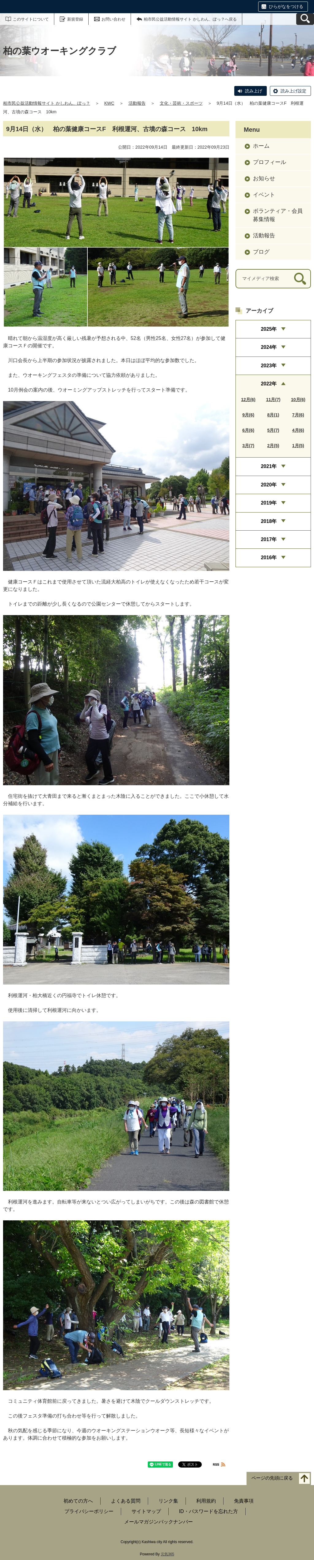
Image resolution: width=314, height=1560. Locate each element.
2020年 (269, 484)
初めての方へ (78, 1500)
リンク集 (168, 1500)
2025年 (269, 329)
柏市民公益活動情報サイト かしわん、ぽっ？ (46, 103)
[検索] (300, 279)
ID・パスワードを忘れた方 (208, 1511)
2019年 (269, 502)
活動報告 (137, 103)
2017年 (269, 539)
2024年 (269, 347)
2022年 (269, 383)
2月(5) (273, 445)
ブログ (261, 252)
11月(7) (273, 399)
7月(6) (298, 414)
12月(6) (248, 399)
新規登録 (75, 19)
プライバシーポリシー (88, 1511)
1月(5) (298, 445)
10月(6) (298, 399)
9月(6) (248, 414)
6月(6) (248, 430)
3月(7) (248, 445)
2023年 (269, 365)
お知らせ (264, 178)
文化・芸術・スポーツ (181, 103)
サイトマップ (146, 1511)
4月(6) (298, 430)
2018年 (269, 521)
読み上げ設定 (293, 90)
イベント (264, 195)
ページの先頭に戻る (272, 1477)
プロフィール (269, 162)
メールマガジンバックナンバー (158, 1521)
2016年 (269, 557)
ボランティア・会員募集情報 (278, 215)
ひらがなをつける (286, 6)
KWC (109, 103)
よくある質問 (125, 1500)
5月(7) (273, 430)
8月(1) (273, 414)
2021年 (269, 466)
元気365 (167, 1554)
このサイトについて (31, 19)
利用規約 (206, 1500)
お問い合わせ (113, 19)
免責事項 (244, 1500)
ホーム (261, 146)
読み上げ (253, 90)
